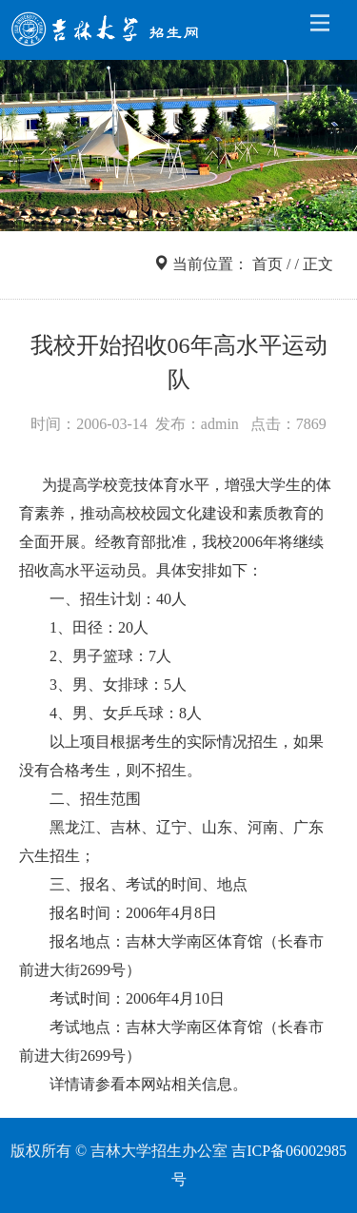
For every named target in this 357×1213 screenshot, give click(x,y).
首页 (267, 264)
